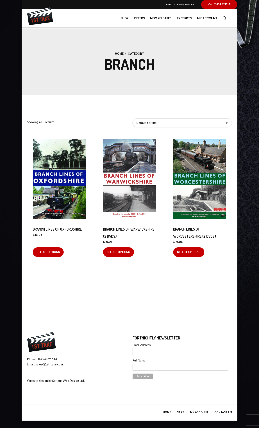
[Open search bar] (224, 18)
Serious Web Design (65, 379)
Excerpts (184, 18)
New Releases (161, 18)
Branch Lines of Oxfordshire (57, 227)
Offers (139, 18)
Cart (180, 410)
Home (119, 52)
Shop (125, 18)
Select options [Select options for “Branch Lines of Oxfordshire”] (48, 250)
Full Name (139, 359)
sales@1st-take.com (49, 363)
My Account (207, 18)
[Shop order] (182, 121)
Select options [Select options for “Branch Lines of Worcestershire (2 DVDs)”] (188, 250)
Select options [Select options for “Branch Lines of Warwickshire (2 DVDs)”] (118, 250)
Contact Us (223, 410)
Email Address (142, 343)
